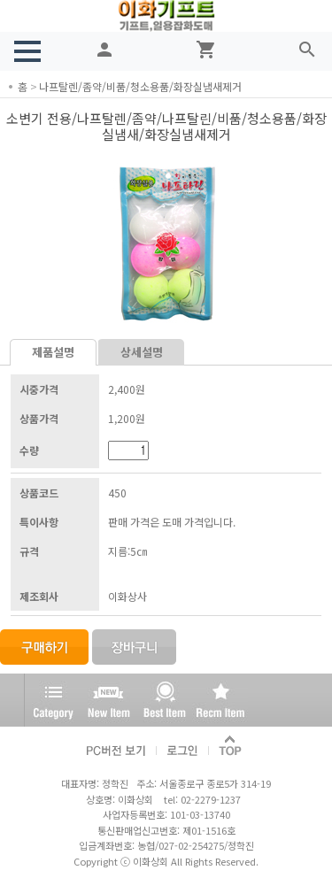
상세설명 (141, 351)
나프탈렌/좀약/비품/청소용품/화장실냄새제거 (140, 86)
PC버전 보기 (117, 747)
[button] (27, 51)
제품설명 (53, 351)
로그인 (183, 747)
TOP (231, 747)
